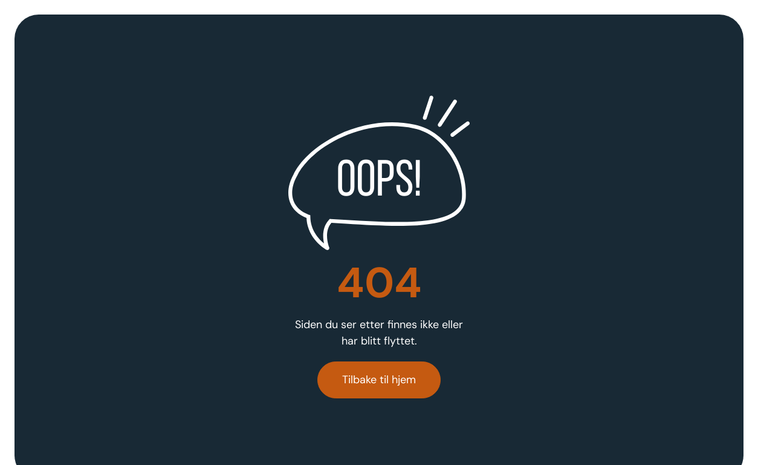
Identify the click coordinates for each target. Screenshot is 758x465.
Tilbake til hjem (379, 379)
